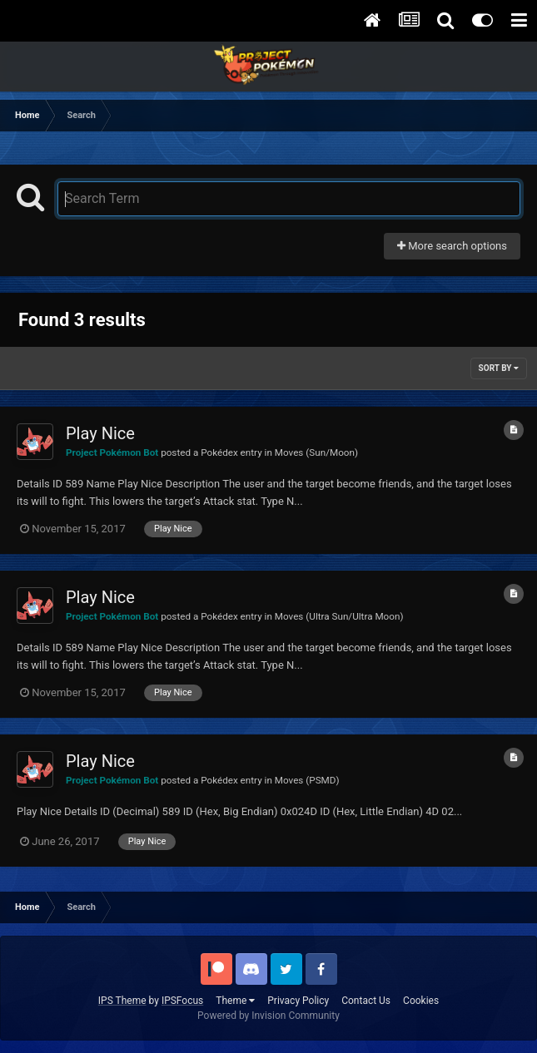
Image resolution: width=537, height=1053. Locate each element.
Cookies (421, 1000)
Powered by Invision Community (268, 1015)
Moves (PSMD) (307, 780)
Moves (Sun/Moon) (316, 452)
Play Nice (100, 433)
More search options (452, 246)
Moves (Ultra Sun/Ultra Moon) (339, 616)
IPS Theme (122, 1000)
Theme (235, 1000)
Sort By (499, 368)
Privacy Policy (298, 1000)
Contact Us (365, 1000)
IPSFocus (182, 1000)
